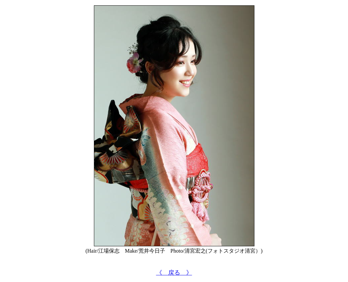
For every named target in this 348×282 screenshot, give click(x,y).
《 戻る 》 (174, 272)
